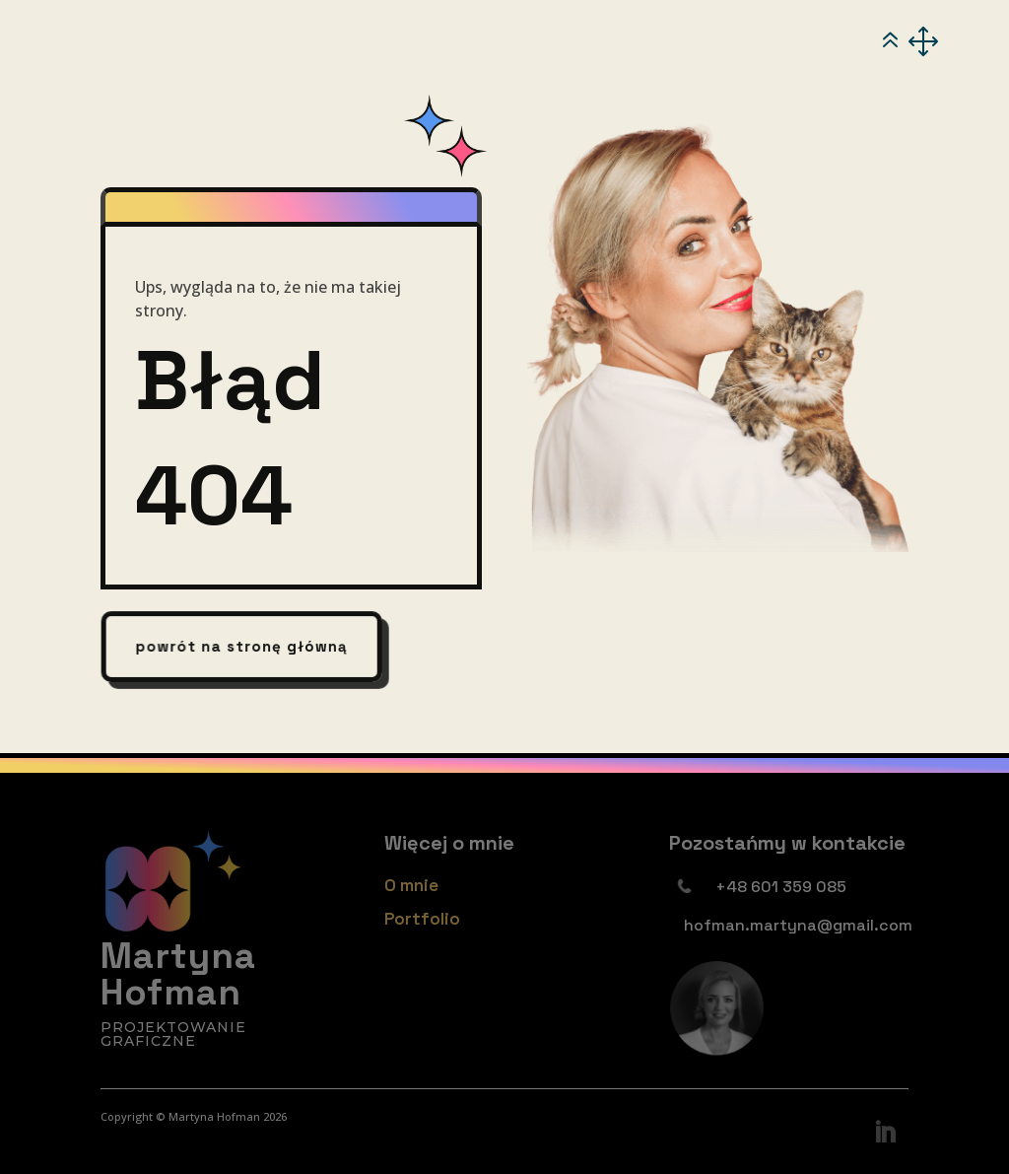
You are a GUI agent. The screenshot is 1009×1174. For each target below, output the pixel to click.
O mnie (411, 885)
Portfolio (422, 919)
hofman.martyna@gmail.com (798, 925)
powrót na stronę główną (242, 647)
